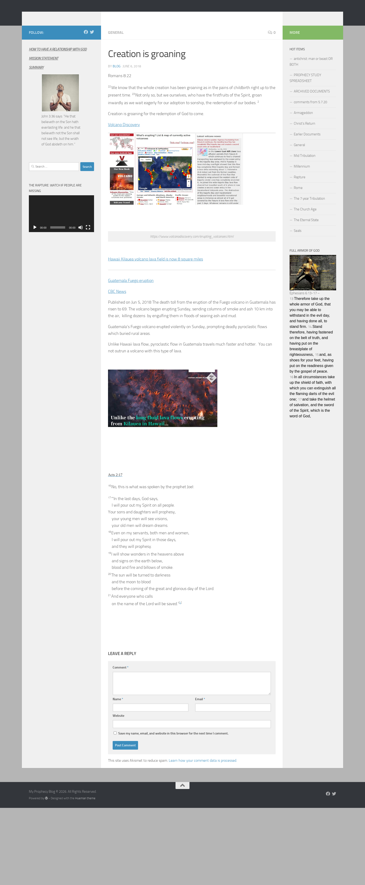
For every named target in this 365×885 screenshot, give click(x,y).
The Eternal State (306, 227)
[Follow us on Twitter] (92, 39)
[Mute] (80, 234)
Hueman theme (85, 805)
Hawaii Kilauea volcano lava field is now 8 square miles (155, 266)
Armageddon (303, 120)
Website (118, 723)
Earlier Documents (307, 141)
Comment (120, 674)
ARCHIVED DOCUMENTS (312, 98)
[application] (61, 220)
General (116, 39)
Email (200, 706)
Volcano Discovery (124, 131)
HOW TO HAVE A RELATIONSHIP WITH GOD (58, 56)
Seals (297, 238)
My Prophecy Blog (66, 16)
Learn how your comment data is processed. (203, 767)
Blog (117, 73)
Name (118, 706)
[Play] (35, 234)
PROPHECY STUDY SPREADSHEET (305, 85)
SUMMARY (36, 74)
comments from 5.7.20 (310, 109)
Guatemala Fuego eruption (131, 287)
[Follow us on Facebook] (86, 39)
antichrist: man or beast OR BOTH (311, 69)
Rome (298, 195)
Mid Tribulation (304, 163)
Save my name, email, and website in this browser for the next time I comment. (173, 740)
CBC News (117, 298)
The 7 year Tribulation (309, 205)
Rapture (299, 184)
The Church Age (305, 216)
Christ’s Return (304, 130)
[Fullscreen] (88, 234)
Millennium (302, 173)
